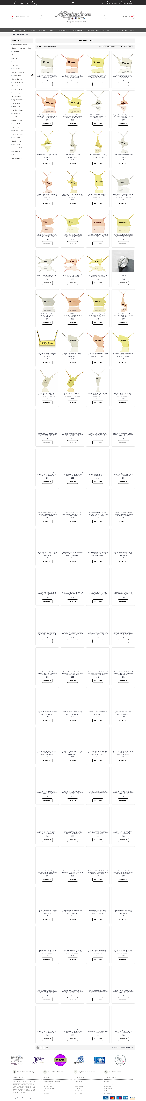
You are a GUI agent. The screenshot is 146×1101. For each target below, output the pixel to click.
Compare (77, 1089)
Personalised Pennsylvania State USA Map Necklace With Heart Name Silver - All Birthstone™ (123, 196)
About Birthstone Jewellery (51, 1082)
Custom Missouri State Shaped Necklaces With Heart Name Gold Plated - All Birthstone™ (47, 753)
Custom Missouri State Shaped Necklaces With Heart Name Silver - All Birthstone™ (98, 713)
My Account (78, 1082)
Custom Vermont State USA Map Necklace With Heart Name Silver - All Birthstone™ (98, 395)
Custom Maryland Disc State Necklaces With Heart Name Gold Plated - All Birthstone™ (73, 832)
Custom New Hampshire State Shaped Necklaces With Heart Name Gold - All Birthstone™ (47, 633)
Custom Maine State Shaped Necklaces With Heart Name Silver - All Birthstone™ (98, 832)
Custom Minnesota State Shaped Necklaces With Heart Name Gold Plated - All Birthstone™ (123, 753)
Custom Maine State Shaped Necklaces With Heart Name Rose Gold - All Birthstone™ (123, 832)
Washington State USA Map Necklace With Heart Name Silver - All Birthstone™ (123, 76)
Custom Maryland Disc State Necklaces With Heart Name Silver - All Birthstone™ (123, 792)
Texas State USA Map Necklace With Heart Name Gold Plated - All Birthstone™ (72, 196)
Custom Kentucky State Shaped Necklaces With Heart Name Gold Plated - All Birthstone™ (98, 912)
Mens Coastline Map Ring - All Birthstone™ (123, 274)
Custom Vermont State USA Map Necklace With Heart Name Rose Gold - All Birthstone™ (123, 395)
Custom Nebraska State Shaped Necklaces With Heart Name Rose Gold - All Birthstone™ (72, 673)
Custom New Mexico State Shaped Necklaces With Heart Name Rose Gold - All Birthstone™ (72, 554)
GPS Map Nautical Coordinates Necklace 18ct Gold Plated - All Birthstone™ (47, 355)
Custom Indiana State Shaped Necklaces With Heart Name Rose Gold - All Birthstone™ (123, 952)
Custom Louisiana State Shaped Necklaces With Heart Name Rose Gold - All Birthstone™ (98, 872)
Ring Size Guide (79, 1091)
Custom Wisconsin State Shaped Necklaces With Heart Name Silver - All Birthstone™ (72, 355)
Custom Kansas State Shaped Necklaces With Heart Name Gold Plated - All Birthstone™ (73, 952)
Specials (107, 1086)
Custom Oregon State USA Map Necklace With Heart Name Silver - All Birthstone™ (98, 474)
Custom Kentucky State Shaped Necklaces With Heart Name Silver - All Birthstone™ (47, 912)
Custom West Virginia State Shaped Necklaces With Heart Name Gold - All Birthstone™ (73, 395)
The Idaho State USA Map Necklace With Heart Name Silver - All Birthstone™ (72, 156)
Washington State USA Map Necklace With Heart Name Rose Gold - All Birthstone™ (47, 116)
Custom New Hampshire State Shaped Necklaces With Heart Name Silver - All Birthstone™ (98, 594)
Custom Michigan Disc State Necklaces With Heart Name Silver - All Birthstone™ (47, 792)
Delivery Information (49, 1084)
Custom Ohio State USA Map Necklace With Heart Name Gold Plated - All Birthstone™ (123, 514)
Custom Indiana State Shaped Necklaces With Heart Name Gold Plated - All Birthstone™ (47, 991)
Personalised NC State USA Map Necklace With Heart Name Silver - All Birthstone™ (47, 275)
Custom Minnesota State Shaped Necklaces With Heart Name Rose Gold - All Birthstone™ (98, 753)
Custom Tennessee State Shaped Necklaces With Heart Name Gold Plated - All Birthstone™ (72, 474)
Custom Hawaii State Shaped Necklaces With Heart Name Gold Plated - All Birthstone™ (73, 1031)
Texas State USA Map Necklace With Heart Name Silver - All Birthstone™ (123, 156)
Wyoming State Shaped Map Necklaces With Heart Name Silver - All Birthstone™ (47, 76)
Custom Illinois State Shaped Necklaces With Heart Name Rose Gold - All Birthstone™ (72, 991)
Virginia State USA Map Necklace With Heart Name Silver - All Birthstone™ (98, 116)
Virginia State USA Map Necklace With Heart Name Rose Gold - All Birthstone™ (123, 116)
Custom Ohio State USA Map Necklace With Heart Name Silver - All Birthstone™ (72, 514)
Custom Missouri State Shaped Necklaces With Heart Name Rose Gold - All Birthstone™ (123, 713)
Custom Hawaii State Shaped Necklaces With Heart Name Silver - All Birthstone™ (123, 991)
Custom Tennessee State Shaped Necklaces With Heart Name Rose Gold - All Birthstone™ (47, 474)
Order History (78, 1086)
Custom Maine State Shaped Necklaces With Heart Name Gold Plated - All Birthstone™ (47, 872)
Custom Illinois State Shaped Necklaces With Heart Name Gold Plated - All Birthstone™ (98, 991)
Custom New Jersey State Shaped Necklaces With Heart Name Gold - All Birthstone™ (72, 594)
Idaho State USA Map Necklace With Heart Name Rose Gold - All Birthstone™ (123, 315)
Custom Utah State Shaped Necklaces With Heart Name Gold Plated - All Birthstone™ (98, 434)
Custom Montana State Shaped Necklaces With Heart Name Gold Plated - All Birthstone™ (73, 713)
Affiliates (107, 1091)
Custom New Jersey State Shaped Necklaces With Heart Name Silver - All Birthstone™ (123, 554)
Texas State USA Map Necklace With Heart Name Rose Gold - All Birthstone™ (47, 196)
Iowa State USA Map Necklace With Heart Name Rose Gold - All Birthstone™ (72, 315)
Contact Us (47, 1091)
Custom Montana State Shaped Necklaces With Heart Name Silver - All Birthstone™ (123, 673)
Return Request (79, 1084)
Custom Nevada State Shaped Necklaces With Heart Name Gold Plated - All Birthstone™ (123, 633)
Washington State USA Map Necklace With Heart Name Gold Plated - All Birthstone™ (72, 116)
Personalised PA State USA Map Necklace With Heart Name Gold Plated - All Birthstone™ (72, 235)
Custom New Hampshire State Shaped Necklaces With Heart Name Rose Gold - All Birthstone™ (123, 594)
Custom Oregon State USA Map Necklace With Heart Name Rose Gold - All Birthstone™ (123, 474)
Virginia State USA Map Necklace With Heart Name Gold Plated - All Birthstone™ (47, 156)
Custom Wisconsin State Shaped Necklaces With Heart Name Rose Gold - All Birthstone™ (98, 355)
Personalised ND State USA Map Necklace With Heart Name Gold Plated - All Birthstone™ (123, 235)
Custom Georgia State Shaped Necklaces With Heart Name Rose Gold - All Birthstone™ (123, 1031)
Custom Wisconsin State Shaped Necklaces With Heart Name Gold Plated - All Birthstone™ (123, 355)
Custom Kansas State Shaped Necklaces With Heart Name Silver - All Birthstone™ (123, 912)
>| (47, 1048)
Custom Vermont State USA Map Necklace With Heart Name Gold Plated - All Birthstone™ (47, 434)
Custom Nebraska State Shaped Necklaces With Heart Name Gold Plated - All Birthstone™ (98, 673)
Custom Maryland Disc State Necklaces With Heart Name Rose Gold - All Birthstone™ (47, 832)
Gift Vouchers (108, 1089)
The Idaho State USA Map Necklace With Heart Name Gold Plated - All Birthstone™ (97, 156)
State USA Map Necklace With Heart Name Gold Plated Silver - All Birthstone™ (97, 196)
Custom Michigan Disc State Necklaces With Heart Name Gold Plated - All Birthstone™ (98, 792)
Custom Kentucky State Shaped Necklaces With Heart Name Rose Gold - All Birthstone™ (72, 912)
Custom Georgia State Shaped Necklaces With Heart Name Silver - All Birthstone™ (98, 1031)
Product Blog (108, 1084)
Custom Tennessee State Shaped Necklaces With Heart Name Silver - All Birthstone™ (123, 434)
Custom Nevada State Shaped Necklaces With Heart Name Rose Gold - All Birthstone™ (98, 633)
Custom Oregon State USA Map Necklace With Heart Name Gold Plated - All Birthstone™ (47, 514)
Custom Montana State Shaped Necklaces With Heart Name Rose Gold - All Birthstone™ (47, 713)
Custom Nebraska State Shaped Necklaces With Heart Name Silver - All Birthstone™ (47, 673)
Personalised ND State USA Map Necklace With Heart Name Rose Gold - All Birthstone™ (98, 235)
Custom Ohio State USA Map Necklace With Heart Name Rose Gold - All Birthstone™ (98, 514)
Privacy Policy (47, 1086)
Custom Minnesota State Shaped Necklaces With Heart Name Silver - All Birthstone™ (72, 753)
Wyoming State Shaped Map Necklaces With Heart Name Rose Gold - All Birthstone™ (72, 76)
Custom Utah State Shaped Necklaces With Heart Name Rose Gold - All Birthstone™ (72, 434)
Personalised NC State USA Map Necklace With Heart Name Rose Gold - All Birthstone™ (72, 275)
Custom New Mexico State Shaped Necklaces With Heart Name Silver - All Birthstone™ (47, 554)
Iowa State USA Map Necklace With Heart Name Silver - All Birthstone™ (47, 315)
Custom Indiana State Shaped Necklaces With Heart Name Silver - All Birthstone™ (98, 952)
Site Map (46, 1093)
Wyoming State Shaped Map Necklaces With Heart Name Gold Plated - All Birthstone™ (98, 76)
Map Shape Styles (22, 34)
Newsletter (108, 1093)
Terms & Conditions (49, 1089)
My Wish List (78, 1093)
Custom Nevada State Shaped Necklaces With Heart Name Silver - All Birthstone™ (72, 633)
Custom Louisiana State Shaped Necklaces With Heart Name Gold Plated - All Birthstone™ (123, 872)
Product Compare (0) (49, 46)
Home (13, 34)
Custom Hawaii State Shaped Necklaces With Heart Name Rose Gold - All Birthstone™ (47, 1031)
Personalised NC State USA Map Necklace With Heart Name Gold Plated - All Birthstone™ (98, 275)
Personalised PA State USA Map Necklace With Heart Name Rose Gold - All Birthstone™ (47, 235)
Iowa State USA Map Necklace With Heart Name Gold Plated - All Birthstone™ (98, 315)
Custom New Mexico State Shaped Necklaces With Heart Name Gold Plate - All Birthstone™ (97, 554)
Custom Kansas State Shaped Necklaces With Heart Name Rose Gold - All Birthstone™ (47, 952)
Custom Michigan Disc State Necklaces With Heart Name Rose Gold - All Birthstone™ (72, 792)
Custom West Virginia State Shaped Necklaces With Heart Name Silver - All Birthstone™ (47, 395)
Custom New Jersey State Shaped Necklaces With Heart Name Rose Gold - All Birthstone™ (47, 594)
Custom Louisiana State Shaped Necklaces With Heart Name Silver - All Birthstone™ (72, 872)
